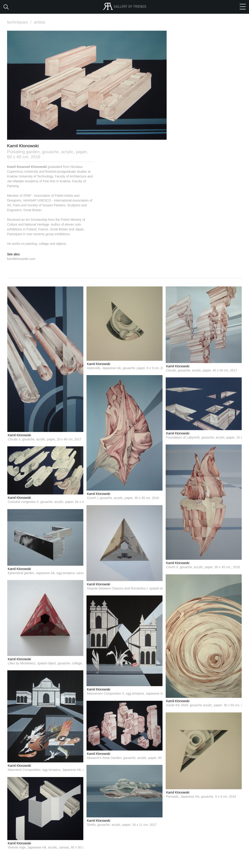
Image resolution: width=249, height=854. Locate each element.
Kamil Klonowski (19, 435)
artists (40, 22)
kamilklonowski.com (21, 258)
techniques (20, 22)
